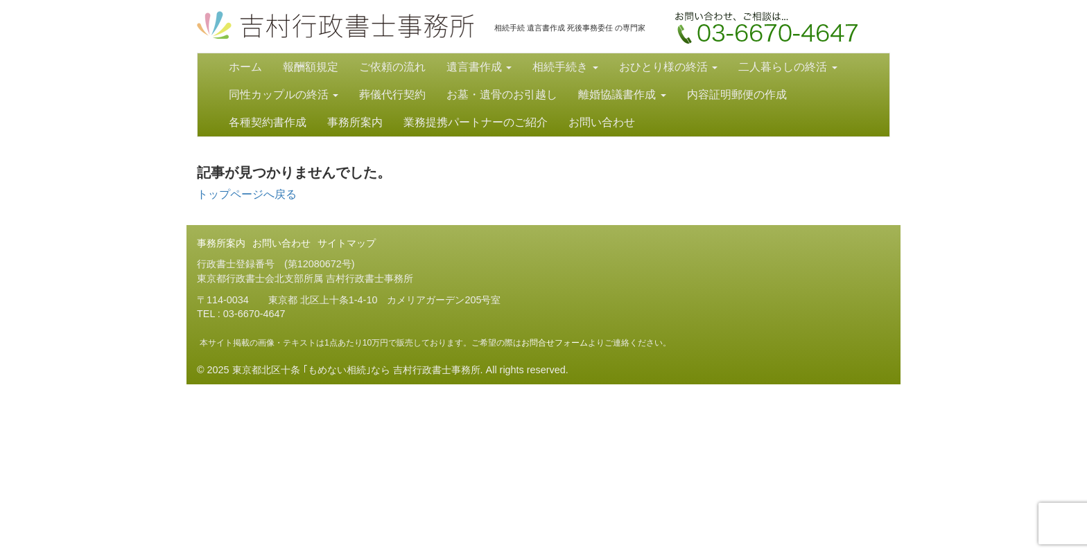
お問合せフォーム (554, 343)
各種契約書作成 (267, 122)
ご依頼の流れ (392, 67)
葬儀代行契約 (392, 94)
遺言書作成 (479, 67)
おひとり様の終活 (668, 67)
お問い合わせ (770, 32)
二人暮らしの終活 (787, 67)
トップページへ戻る (247, 194)
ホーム (245, 67)
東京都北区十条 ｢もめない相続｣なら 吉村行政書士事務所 (335, 25)
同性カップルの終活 (283, 94)
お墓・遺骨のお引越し (501, 94)
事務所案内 (355, 122)
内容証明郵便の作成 (737, 94)
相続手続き (565, 67)
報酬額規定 (310, 67)
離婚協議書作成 (622, 94)
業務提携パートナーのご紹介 (475, 122)
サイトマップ (347, 243)
